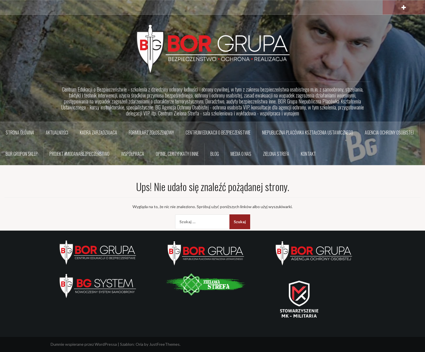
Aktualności (57, 132)
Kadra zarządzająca (98, 132)
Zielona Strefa (276, 153)
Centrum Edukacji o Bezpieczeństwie (218, 132)
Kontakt (308, 153)
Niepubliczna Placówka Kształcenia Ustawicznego (307, 132)
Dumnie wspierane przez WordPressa (84, 344)
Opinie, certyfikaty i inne (177, 153)
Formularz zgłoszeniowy (151, 132)
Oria (139, 344)
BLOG (214, 153)
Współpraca (132, 153)
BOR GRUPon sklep (22, 153)
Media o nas (241, 153)
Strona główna (20, 132)
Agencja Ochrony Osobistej (389, 132)
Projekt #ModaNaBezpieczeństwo (79, 153)
